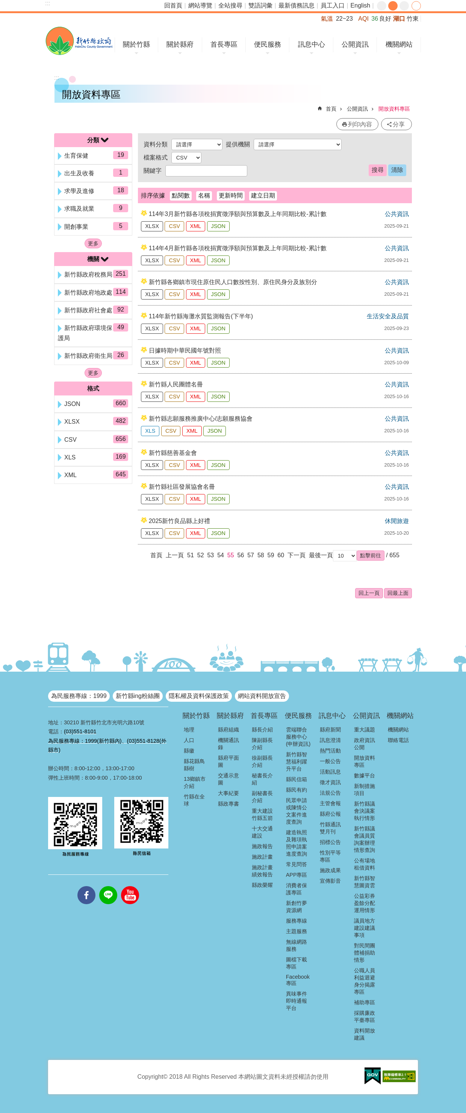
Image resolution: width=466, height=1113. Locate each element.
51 (190, 555)
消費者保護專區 (296, 889)
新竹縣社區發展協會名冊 (182, 487)
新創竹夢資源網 (296, 906)
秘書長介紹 (262, 779)
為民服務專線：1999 (79, 696)
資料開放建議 (364, 1034)
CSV (174, 226)
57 (250, 555)
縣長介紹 (262, 730)
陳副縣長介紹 (262, 743)
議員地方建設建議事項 (364, 928)
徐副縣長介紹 (262, 761)
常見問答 (296, 864)
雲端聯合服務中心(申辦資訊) (298, 737)
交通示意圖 (228, 779)
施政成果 (330, 870)
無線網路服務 (296, 945)
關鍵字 (153, 170)
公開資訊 (355, 44)
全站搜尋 (230, 5)
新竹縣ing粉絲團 (138, 696)
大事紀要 (228, 793)
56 (241, 555)
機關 (93, 259)
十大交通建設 (262, 832)
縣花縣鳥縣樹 (194, 764)
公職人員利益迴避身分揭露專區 (364, 981)
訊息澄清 (330, 740)
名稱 (204, 195)
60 (280, 555)
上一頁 (175, 555)
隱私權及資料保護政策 (199, 696)
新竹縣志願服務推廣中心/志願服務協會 (201, 418)
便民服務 (267, 44)
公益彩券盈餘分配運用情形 (364, 903)
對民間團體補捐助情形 (364, 953)
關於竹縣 (136, 44)
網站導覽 (200, 5)
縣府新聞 (330, 730)
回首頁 (173, 5)
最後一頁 (321, 555)
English (360, 5)
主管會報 (330, 803)
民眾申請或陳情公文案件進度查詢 (296, 811)
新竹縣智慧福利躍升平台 (296, 761)
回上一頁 (369, 593)
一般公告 (330, 761)
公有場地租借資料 (364, 864)
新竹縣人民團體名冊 (176, 384)
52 (200, 555)
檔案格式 (156, 157)
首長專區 (224, 44)
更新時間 (231, 195)
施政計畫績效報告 (262, 870)
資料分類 (156, 144)
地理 (189, 730)
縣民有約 (296, 790)
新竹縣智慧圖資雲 (364, 881)
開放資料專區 (394, 109)
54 (220, 555)
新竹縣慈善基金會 (173, 453)
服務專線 (296, 921)
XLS (150, 431)
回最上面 (398, 593)
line (108, 886)
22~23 (344, 18)
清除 (397, 170)
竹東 (413, 18)
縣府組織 (228, 730)
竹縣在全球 (194, 800)
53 (210, 555)
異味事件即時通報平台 (296, 1001)
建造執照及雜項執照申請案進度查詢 (296, 843)
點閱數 (181, 195)
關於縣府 (180, 44)
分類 (93, 140)
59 (271, 555)
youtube (130, 886)
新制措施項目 (364, 789)
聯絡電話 (398, 740)
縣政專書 (228, 804)
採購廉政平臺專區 (364, 1016)
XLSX (152, 226)
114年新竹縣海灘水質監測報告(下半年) (201, 316)
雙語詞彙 (260, 5)
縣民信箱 (296, 779)
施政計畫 (262, 857)
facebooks (86, 886)
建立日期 (263, 195)
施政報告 (262, 846)
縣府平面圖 (228, 761)
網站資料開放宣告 (262, 696)
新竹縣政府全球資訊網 (79, 41)
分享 (416, 6)
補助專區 (364, 1002)
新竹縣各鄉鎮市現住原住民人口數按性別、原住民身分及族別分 (233, 282)
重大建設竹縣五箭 (262, 814)
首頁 (331, 109)
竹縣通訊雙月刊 (330, 828)
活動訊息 (330, 772)
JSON (218, 226)
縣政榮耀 (262, 885)
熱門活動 (330, 751)
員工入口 (333, 5)
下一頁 (296, 555)
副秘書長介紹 (262, 796)
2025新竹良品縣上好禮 (179, 521)
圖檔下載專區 (296, 963)
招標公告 (330, 842)
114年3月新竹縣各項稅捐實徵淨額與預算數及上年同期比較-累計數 (238, 214)
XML (195, 226)
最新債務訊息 (296, 5)
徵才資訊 (330, 782)
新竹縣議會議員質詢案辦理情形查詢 (364, 839)
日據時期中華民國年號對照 (185, 350)
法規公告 (330, 793)
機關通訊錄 (228, 743)
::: (47, 3)
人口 (189, 740)
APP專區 (296, 875)
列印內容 (360, 124)
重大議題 (364, 730)
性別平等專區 (330, 856)
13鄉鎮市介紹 (195, 782)
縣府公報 (330, 814)
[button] (370, 555)
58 (260, 555)
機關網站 (399, 44)
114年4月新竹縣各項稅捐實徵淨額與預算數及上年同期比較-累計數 (238, 248)
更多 (93, 243)
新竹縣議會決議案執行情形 (364, 811)
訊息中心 (311, 44)
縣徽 (189, 751)
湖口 (399, 18)
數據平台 (364, 775)
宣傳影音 (330, 881)
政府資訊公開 (364, 743)
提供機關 (238, 144)
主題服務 (296, 931)
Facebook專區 (298, 980)
